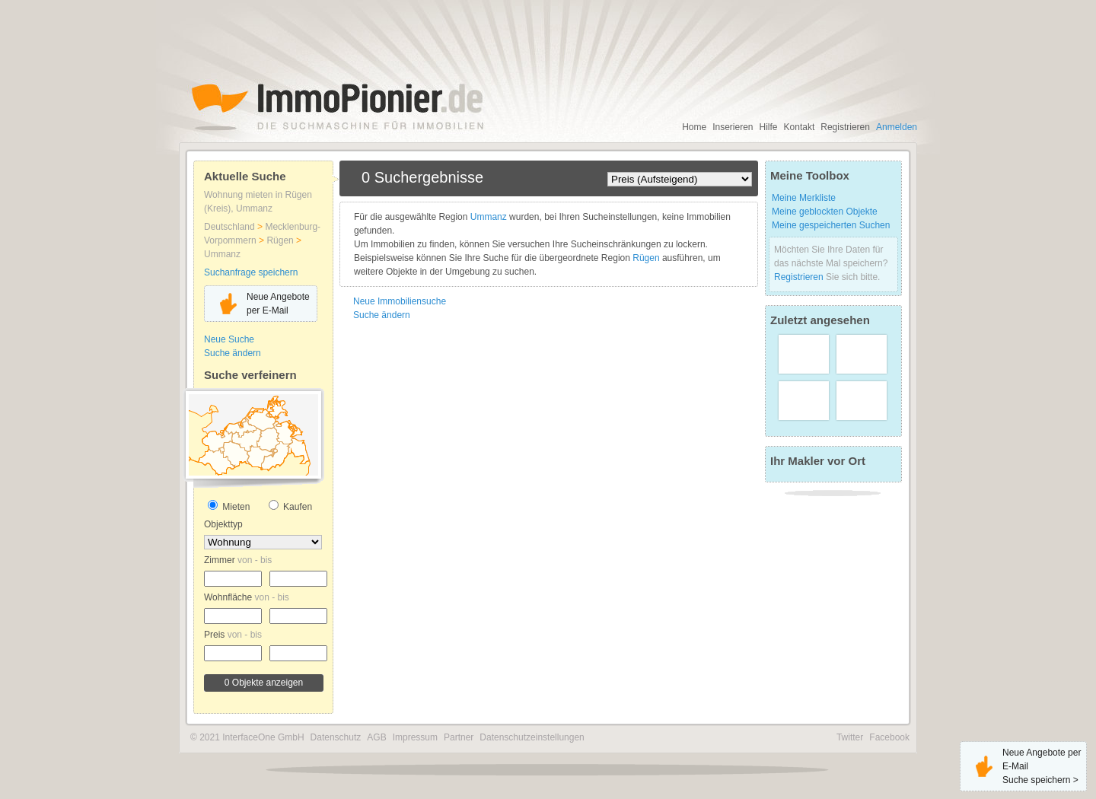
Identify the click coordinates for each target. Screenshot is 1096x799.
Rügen (281, 240)
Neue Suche (229, 339)
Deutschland (230, 226)
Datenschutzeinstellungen (532, 737)
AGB (376, 737)
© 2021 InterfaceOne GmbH (247, 737)
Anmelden (896, 127)
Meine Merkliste (804, 198)
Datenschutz (336, 737)
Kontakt (799, 127)
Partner (458, 737)
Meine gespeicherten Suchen (831, 225)
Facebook (889, 737)
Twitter (849, 737)
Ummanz (222, 254)
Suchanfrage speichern (251, 272)
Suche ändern (232, 353)
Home (694, 127)
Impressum (415, 737)
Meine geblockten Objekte (825, 211)
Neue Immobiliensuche (399, 301)
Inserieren (732, 127)
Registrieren (845, 127)
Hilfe (769, 127)
